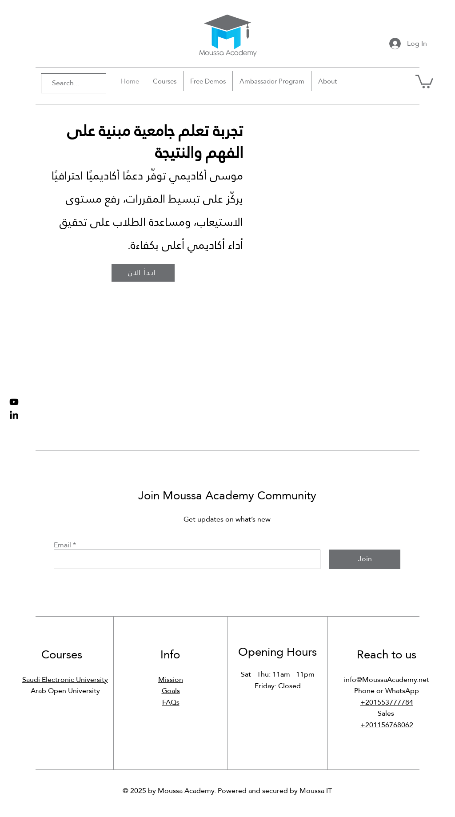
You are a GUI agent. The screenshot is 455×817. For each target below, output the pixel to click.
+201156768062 (386, 725)
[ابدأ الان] (143, 273)
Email (62, 545)
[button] (424, 80)
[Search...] (69, 83)
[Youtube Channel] (14, 402)
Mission (170, 679)
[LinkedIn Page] (14, 415)
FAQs (171, 702)
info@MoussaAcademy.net (386, 679)
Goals (171, 690)
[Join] (364, 559)
